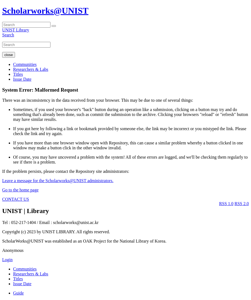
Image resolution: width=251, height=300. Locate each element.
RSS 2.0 (242, 203)
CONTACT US (15, 199)
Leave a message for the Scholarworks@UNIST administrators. (57, 180)
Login (7, 259)
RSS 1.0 (226, 203)
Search (8, 35)
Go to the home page (20, 190)
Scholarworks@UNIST (45, 11)
